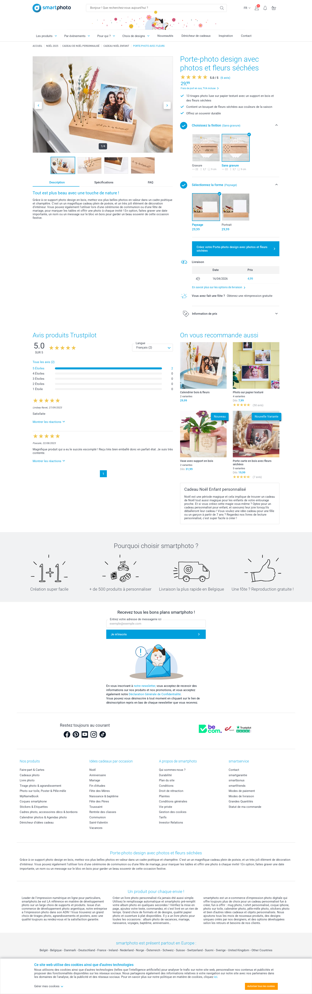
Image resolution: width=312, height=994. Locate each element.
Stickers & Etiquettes (34, 807)
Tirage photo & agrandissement (40, 786)
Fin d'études (97, 786)
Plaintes (164, 796)
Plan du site (167, 780)
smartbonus (237, 780)
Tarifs (163, 817)
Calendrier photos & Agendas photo (43, 817)
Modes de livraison (241, 796)
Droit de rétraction (171, 791)
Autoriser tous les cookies (261, 986)
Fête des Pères (99, 801)
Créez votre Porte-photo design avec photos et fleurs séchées (232, 248)
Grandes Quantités (241, 801)
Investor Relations (171, 822)
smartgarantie (238, 775)
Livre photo (27, 780)
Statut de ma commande (245, 807)
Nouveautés (165, 36)
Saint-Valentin (98, 822)
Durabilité (165, 775)
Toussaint (95, 807)
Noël (92, 770)
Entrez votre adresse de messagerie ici (135, 619)
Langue (140, 343)
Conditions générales (173, 801)
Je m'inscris (119, 634)
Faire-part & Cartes (32, 770)
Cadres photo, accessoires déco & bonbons (49, 812)
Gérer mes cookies (48, 986)
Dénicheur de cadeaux (196, 36)
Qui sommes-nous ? (172, 770)
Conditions (166, 786)
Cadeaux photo (30, 775)
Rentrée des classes (102, 812)
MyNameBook (29, 796)
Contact (246, 36)
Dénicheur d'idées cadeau (37, 822)
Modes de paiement (242, 791)
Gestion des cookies (172, 812)
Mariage (94, 780)
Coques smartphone (33, 801)
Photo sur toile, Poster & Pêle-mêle (43, 791)
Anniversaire (97, 775)
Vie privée (165, 807)
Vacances (95, 828)
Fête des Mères (99, 791)
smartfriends (237, 786)
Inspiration (226, 36)
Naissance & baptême (103, 796)
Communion (97, 817)
